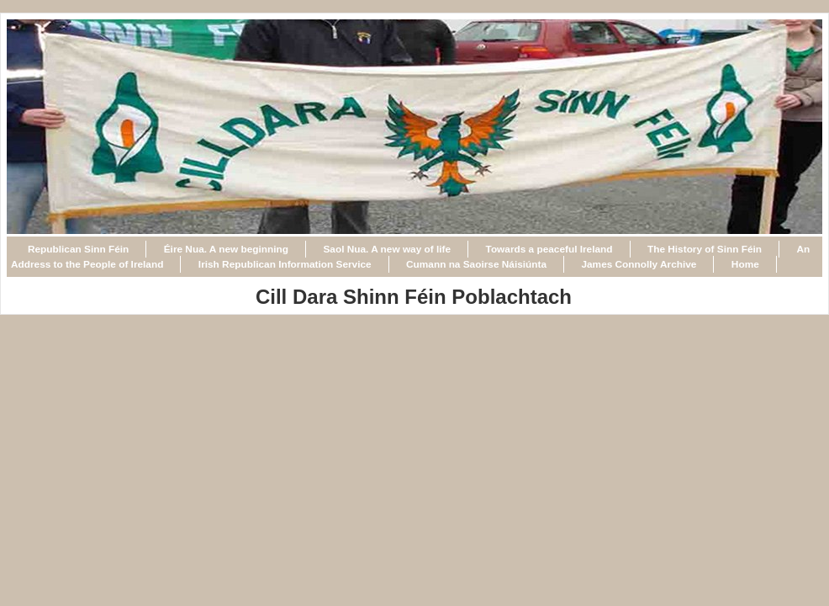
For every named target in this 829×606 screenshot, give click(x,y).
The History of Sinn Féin (704, 249)
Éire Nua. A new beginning (226, 249)
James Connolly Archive (638, 264)
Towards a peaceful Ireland (549, 249)
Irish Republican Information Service (285, 264)
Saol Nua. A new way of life (387, 249)
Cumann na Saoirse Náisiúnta (476, 264)
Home (745, 264)
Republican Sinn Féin (78, 249)
